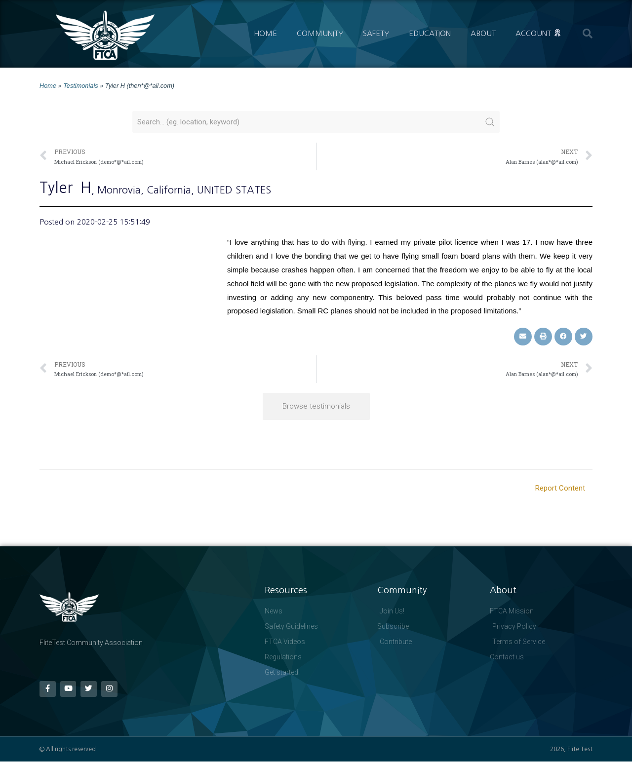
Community (320, 33)
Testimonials (80, 85)
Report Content (560, 488)
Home (265, 33)
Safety (376, 33)
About (483, 33)
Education (430, 33)
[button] (587, 33)
